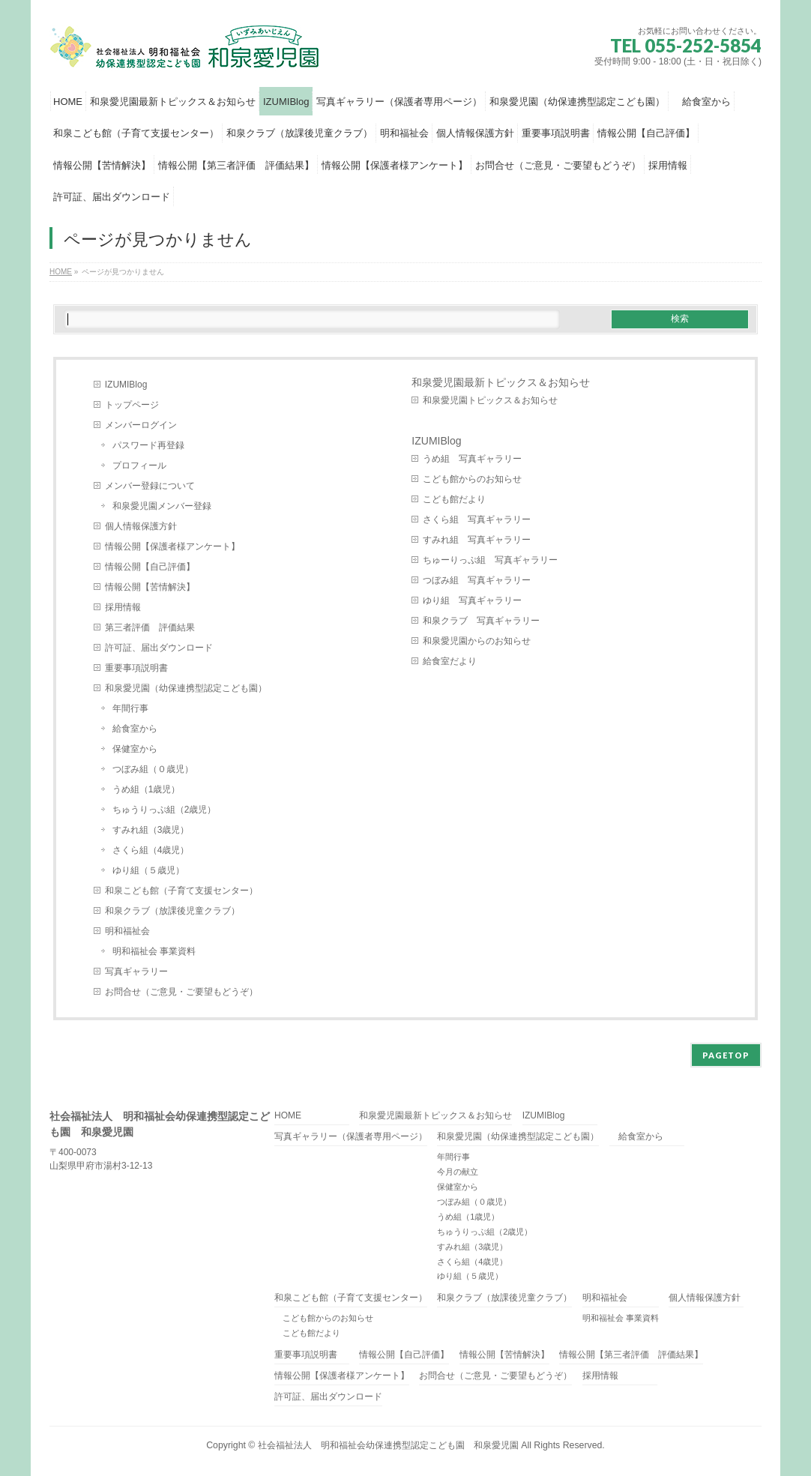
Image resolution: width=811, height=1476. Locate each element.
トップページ (132, 405)
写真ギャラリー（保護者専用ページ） (350, 1137)
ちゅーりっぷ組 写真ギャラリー (490, 560)
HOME (287, 1116)
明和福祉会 (127, 931)
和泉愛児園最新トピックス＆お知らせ (500, 382)
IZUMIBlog (126, 384)
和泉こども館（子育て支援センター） (181, 890)
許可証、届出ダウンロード (159, 647)
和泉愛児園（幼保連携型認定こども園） (190, 688)
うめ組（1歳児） (146, 789)
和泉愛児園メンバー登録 (161, 506)
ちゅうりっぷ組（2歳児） (164, 809)
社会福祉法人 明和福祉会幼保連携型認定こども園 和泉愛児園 (388, 1445)
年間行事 (130, 708)
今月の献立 (457, 1171)
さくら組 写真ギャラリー (477, 519)
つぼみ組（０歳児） (152, 769)
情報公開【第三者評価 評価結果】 (631, 1355)
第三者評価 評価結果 (150, 627)
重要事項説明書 (136, 668)
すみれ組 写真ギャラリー (477, 539)
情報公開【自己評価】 (150, 566)
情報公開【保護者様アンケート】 (172, 546)
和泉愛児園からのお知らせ (477, 641)
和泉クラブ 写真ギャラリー (481, 620)
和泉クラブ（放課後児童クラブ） (172, 911)
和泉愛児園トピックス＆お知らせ (490, 400)
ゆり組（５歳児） (148, 870)
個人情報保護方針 (141, 526)
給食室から (134, 728)
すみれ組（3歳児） (151, 830)
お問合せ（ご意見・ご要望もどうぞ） (181, 991)
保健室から (134, 749)
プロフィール (139, 465)
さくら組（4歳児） (151, 850)
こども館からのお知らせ (472, 479)
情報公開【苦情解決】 (150, 587)
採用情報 (123, 607)
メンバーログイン (141, 425)
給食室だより (450, 661)
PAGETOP (726, 1055)
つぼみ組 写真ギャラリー (477, 580)
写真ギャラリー (136, 971)
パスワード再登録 (148, 445)
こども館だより (454, 499)
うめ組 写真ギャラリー (472, 459)
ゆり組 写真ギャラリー (472, 600)
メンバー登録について (150, 486)
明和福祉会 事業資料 (154, 951)
